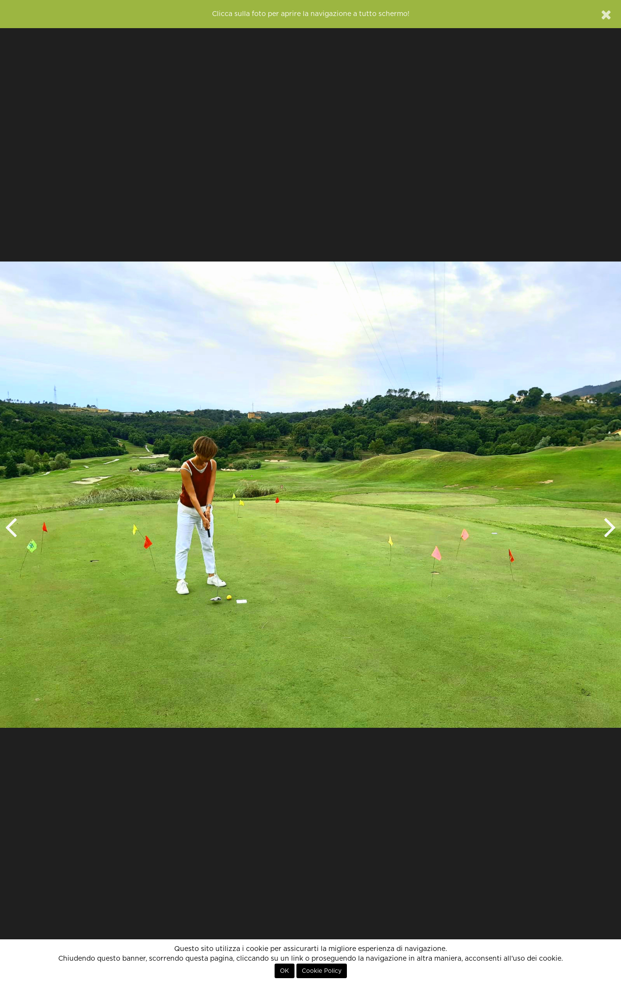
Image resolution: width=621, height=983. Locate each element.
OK (284, 971)
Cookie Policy (322, 971)
